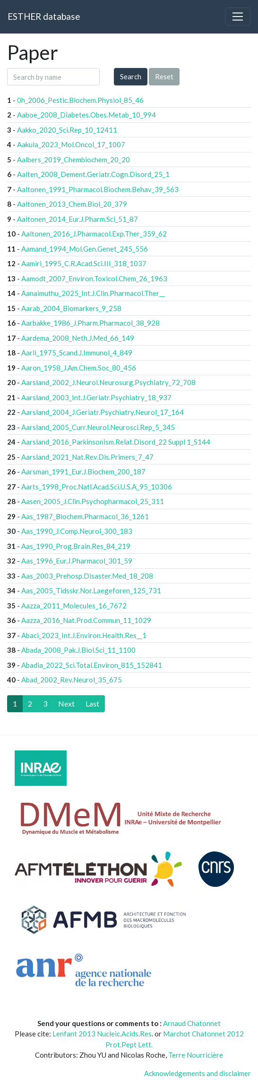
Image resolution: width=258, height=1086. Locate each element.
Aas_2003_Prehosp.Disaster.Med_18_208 (87, 576)
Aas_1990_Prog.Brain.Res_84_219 (75, 546)
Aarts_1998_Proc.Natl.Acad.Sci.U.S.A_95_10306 (96, 486)
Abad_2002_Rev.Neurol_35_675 (71, 679)
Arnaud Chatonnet (192, 1023)
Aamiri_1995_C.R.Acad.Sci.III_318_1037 (83, 263)
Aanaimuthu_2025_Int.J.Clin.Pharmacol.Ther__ (93, 293)
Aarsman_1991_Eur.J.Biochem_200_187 (83, 471)
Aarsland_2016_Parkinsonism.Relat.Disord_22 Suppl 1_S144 (115, 442)
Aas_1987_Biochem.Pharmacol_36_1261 (85, 516)
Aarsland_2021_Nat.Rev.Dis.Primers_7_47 (87, 457)
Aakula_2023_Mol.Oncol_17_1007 (71, 144)
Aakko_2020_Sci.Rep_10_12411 (67, 130)
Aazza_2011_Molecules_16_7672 (74, 605)
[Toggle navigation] (237, 16)
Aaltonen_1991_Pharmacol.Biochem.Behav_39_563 (98, 189)
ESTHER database (44, 16)
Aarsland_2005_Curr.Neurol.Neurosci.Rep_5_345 (98, 427)
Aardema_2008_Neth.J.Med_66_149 (77, 338)
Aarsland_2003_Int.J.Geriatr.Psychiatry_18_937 (96, 397)
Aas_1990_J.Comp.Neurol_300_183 (76, 531)
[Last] (92, 703)
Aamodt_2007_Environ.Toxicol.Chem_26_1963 (94, 278)
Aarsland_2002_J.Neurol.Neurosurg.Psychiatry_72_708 (108, 382)
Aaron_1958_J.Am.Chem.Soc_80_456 (78, 367)
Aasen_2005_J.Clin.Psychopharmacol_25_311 (92, 501)
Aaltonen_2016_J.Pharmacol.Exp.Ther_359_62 (94, 233)
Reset (164, 76)
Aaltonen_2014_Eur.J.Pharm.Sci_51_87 (77, 219)
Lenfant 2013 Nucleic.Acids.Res (102, 1033)
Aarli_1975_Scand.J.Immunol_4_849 (76, 352)
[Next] (66, 703)
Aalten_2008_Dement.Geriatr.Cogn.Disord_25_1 (93, 174)
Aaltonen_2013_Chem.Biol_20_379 (72, 204)
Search (130, 76)
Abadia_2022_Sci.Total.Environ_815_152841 (91, 665)
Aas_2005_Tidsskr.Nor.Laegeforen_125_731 (91, 590)
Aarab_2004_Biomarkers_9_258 (71, 308)
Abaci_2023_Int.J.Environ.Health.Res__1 (83, 635)
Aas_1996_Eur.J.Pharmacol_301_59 (76, 560)
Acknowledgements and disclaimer (197, 1073)
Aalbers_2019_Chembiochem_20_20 (73, 159)
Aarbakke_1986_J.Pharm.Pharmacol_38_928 (90, 323)
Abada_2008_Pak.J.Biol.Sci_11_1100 (78, 650)
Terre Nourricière (195, 1055)
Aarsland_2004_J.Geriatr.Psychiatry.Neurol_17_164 (102, 412)
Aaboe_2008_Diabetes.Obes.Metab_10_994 (86, 114)
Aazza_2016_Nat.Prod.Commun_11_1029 (86, 620)
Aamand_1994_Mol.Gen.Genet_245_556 (84, 248)
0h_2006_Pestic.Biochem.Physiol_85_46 (80, 100)
